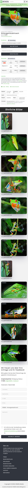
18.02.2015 (21, 91)
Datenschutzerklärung (10, 431)
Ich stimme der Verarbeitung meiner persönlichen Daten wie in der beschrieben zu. (15, 430)
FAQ (7, 86)
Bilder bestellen (7, 459)
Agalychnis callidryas (7, 31)
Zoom (25, 9)
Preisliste (20, 80)
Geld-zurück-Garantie (10, 468)
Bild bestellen (14, 46)
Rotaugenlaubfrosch (10, 33)
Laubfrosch (17, 101)
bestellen (22, 61)
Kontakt (3, 86)
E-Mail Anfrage (6, 83)
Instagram (6, 472)
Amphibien (9, 97)
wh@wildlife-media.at (11, 381)
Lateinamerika (22, 97)
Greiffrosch (22, 101)
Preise (5, 457)
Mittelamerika (22, 98)
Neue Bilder (6, 461)
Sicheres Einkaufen (14, 86)
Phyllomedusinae (10, 102)
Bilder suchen (7, 463)
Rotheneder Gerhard (7, 36)
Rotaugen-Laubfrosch (18, 102)
